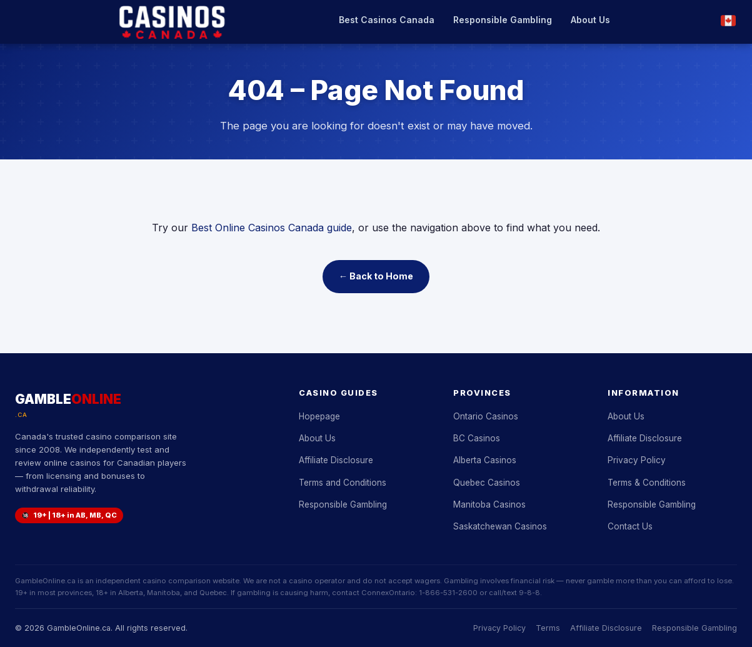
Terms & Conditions (647, 483)
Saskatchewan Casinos (500, 526)
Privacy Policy (637, 460)
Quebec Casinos (486, 483)
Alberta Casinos (484, 460)
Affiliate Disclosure (336, 460)
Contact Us (630, 526)
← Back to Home (376, 276)
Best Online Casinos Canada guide (271, 227)
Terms (548, 628)
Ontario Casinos (485, 416)
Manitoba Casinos (489, 504)
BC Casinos (476, 438)
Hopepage (319, 416)
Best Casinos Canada (386, 19)
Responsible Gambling (502, 19)
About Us (590, 19)
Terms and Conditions (342, 483)
